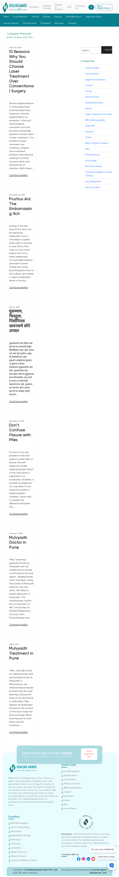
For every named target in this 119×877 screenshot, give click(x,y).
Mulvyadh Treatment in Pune (21, 653)
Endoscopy (16, 840)
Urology (72, 23)
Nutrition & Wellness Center (24, 860)
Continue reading (18, 175)
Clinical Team (69, 780)
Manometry (16, 831)
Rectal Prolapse (93, 166)
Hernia (46, 17)
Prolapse (45, 23)
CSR (69, 7)
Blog (65, 804)
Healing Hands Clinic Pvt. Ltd (41, 870)
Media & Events (59, 7)
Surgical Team (70, 775)
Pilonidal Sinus (74, 17)
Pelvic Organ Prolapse (96, 143)
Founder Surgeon (71, 771)
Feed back (68, 796)
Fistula (35, 17)
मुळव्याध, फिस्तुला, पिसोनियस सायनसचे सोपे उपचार (19, 321)
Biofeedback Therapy (21, 836)
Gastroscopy (92, 97)
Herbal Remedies (94, 103)
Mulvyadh (90, 126)
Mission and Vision (72, 784)
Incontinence (11, 23)
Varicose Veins (94, 17)
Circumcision (29, 23)
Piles (6, 17)
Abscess (59, 23)
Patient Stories (47, 7)
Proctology (91, 161)
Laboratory (16, 848)
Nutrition (89, 132)
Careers (67, 792)
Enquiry (66, 800)
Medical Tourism (18, 856)
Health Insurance (19, 852)
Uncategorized (93, 181)
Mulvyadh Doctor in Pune (18, 543)
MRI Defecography (95, 120)
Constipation (20, 17)
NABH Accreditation (72, 788)
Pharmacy (15, 844)
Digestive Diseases (95, 80)
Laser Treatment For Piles (98, 114)
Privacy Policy (69, 808)
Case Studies (92, 68)
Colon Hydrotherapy (20, 827)
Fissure (58, 17)
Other (88, 137)
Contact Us (80, 7)
